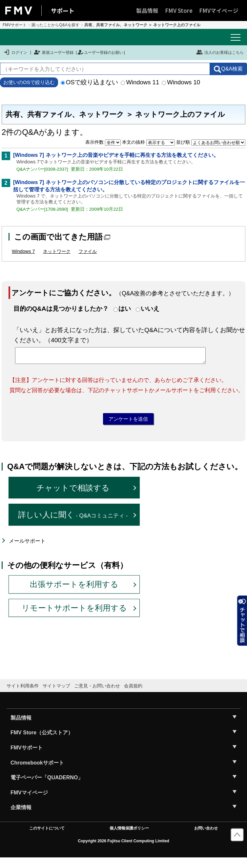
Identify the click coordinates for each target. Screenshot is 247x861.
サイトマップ (56, 689)
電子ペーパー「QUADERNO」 (46, 781)
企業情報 (20, 810)
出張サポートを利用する (74, 587)
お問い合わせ (206, 831)
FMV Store (179, 10)
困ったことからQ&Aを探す (55, 25)
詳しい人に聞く (73, 518)
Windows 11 (140, 82)
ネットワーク (57, 251)
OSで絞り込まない (89, 82)
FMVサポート (15, 25)
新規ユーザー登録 (53, 52)
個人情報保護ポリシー (129, 831)
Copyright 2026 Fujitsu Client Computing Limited (123, 844)
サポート (62, 10)
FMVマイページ (218, 10)
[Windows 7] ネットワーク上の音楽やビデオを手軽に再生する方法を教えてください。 (116, 155)
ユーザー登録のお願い (100, 52)
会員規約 (133, 689)
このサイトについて (47, 831)
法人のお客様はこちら (220, 52)
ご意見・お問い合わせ (97, 689)
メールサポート (27, 544)
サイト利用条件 (23, 689)
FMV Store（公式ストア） (41, 736)
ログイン (15, 52)
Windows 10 (181, 82)
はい (124, 308)
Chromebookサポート (37, 765)
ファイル (87, 251)
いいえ (150, 308)
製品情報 (147, 10)
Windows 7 (23, 251)
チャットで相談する (73, 490)
